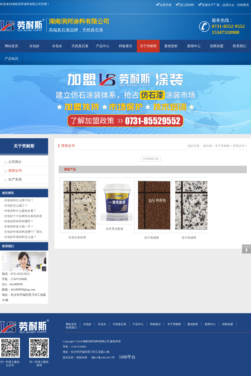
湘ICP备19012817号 (103, 357)
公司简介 (15, 162)
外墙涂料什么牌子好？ (18, 200)
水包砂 (34, 46)
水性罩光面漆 (114, 228)
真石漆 (207, 145)
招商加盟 (216, 46)
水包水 (57, 46)
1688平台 (127, 357)
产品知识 (11, 58)
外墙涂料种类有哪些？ (18, 221)
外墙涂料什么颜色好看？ (20, 210)
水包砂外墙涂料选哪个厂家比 (23, 231)
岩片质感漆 (151, 237)
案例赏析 (171, 46)
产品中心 (102, 46)
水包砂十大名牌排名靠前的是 (23, 216)
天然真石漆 (80, 46)
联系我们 (239, 46)
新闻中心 (194, 46)
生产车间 (15, 179)
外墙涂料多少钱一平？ (18, 226)
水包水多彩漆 (77, 237)
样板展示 (125, 46)
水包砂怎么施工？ (16, 205)
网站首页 (11, 46)
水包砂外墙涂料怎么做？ (20, 237)
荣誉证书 (15, 170)
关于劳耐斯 (148, 46)
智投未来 (81, 357)
